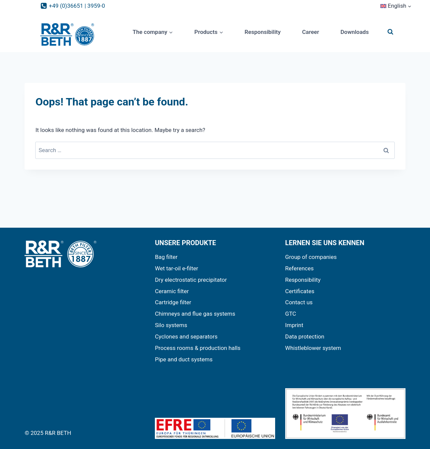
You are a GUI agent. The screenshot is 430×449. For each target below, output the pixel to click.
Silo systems (171, 325)
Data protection (305, 336)
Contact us (299, 302)
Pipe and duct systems (184, 359)
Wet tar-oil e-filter (176, 268)
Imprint (294, 325)
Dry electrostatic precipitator (191, 279)
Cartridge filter (173, 302)
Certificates (299, 291)
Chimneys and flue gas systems (195, 313)
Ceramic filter (172, 291)
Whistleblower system (313, 348)
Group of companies (311, 257)
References (299, 268)
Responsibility (263, 32)
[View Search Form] (390, 32)
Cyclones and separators (186, 336)
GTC (290, 313)
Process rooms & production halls (198, 348)
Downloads (354, 32)
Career (310, 32)
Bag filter (166, 257)
